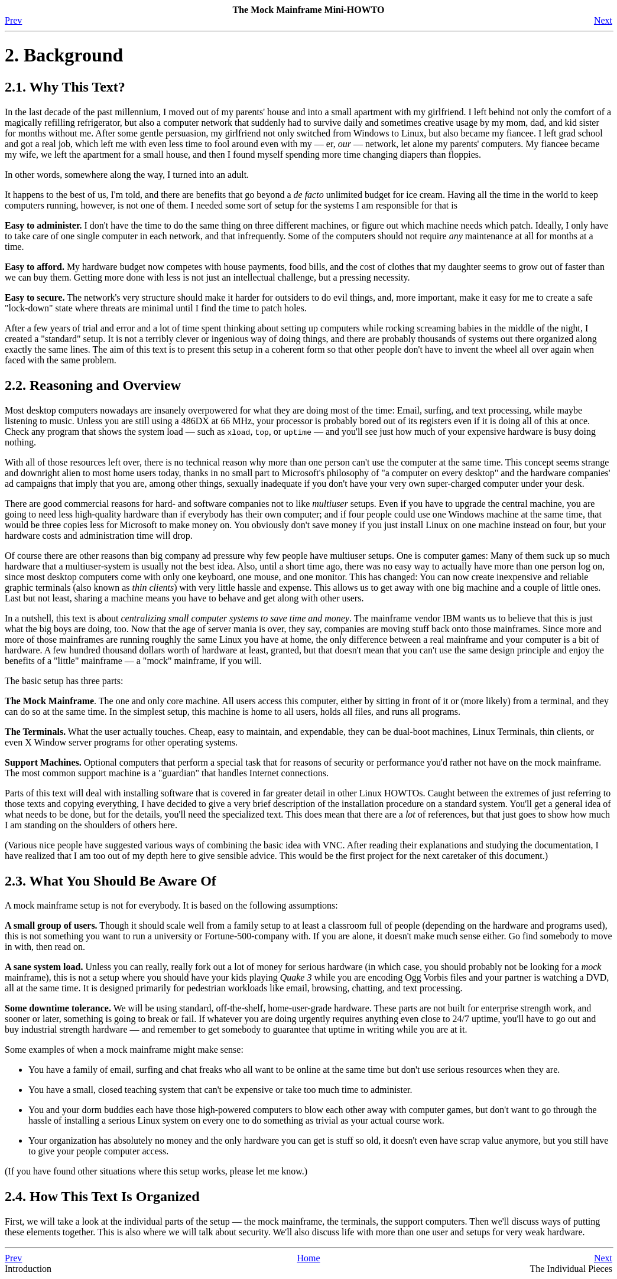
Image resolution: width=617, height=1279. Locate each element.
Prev (13, 20)
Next (603, 20)
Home (308, 1258)
